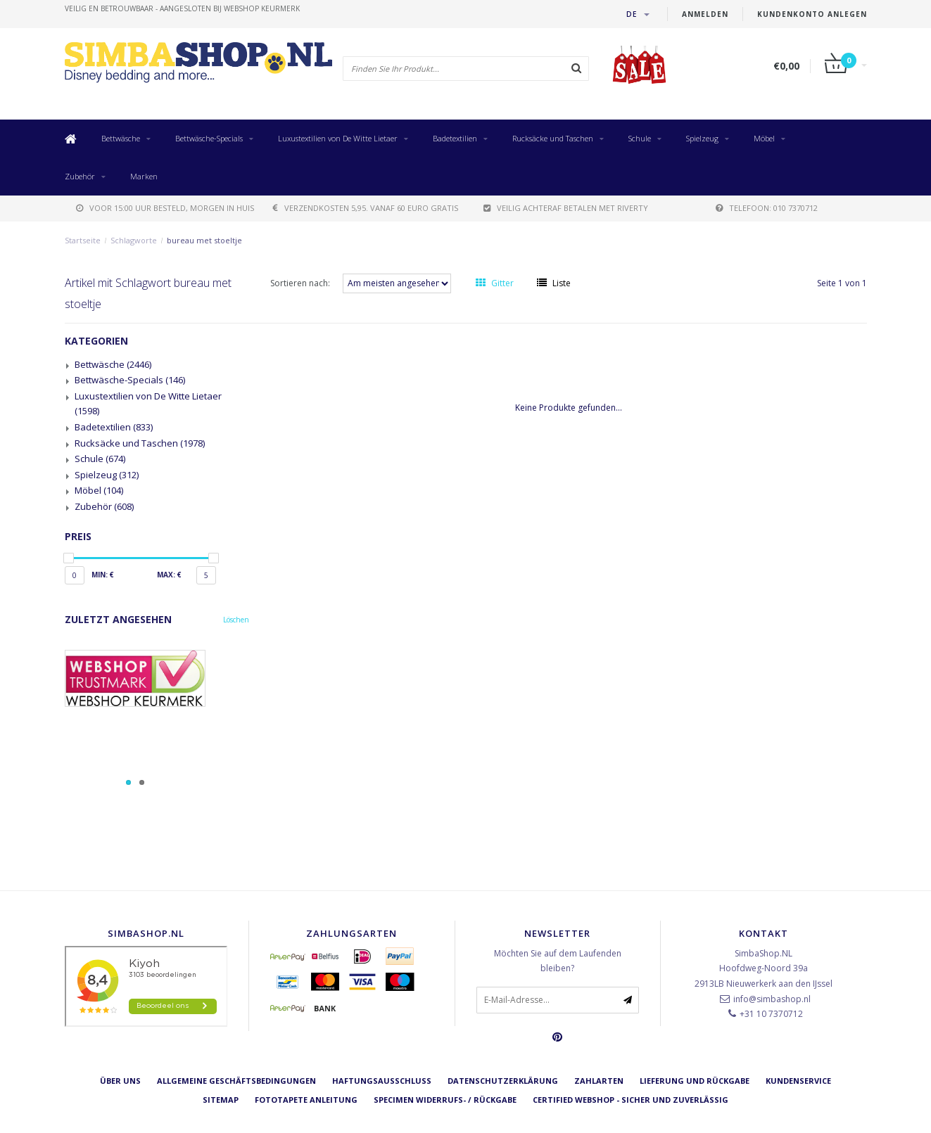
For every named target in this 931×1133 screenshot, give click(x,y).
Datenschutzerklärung (503, 1080)
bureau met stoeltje (204, 240)
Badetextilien (455, 138)
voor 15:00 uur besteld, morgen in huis (165, 208)
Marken (144, 176)
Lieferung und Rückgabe (694, 1080)
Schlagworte (133, 240)
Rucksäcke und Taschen (552, 138)
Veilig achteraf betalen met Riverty (565, 208)
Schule (639, 138)
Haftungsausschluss (381, 1080)
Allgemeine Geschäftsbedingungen (236, 1080)
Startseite (83, 240)
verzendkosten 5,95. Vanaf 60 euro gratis (365, 208)
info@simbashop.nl (772, 999)
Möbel (764, 138)
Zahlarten (598, 1080)
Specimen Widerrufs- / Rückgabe (445, 1099)
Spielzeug (702, 138)
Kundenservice (798, 1080)
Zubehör (80, 176)
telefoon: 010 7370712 (767, 208)
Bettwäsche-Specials (209, 138)
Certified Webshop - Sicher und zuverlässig (630, 1099)
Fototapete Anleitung (306, 1099)
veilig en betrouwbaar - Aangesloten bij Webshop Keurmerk (182, 8)
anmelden (705, 14)
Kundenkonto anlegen (812, 14)
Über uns (120, 1080)
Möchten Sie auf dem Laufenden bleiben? (557, 961)
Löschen (236, 620)
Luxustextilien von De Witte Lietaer (338, 138)
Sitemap (221, 1099)
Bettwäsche (120, 138)
